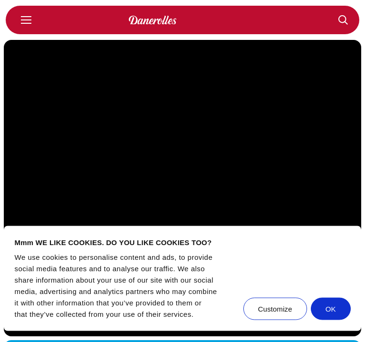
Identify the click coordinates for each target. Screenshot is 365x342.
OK (331, 309)
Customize (275, 309)
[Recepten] (343, 20)
